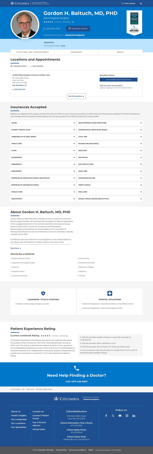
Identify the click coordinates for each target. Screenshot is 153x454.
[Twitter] (113, 416)
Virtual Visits (39, 430)
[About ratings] (73, 22)
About (120, 52)
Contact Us (38, 412)
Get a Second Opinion (39, 424)
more (63, 46)
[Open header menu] (141, 3)
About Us (15, 412)
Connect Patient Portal (41, 417)
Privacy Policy (61, 450)
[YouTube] (120, 416)
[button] (76, 96)
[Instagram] (127, 416)
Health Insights (18, 416)
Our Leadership (19, 420)
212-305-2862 (116, 450)
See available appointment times (118, 79)
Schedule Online (78, 28)
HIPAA (90, 450)
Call (76, 381)
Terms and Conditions (77, 450)
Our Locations (18, 423)
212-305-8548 (76, 432)
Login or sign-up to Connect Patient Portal (116, 88)
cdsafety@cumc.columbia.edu (76, 439)
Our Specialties (18, 427)
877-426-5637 (76, 426)
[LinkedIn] (134, 416)
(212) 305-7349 (53, 28)
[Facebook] (106, 416)
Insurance (76, 52)
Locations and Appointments (32, 52)
